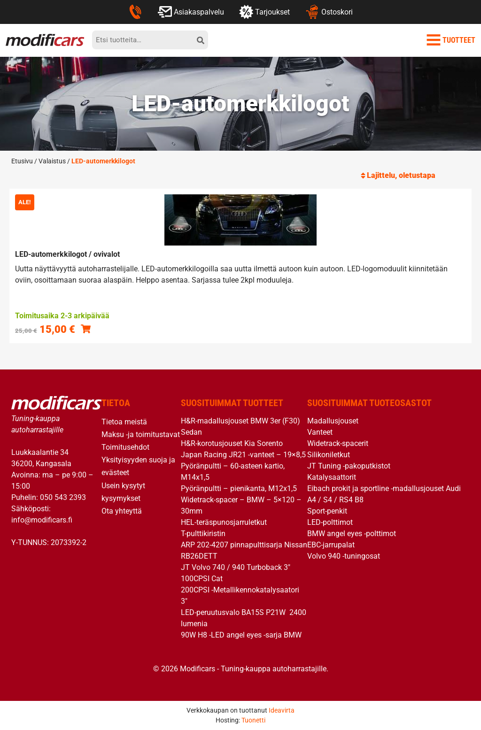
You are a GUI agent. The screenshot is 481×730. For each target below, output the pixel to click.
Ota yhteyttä (121, 511)
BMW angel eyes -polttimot (351, 533)
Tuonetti (253, 720)
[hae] (200, 40)
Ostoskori (328, 12)
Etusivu (22, 161)
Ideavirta (282, 710)
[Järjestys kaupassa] (418, 175)
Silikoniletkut (328, 454)
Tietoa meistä (124, 421)
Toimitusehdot (125, 447)
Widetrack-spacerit (337, 443)
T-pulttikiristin (203, 533)
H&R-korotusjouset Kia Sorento (232, 443)
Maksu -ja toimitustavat (140, 434)
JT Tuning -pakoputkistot (348, 465)
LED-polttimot (330, 522)
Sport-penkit (327, 511)
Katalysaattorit (331, 477)
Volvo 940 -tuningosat (343, 556)
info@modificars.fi (41, 519)
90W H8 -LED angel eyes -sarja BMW (241, 634)
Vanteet (320, 432)
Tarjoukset (264, 12)
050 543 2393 (63, 497)
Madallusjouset (332, 420)
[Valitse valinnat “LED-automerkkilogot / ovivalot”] (85, 328)
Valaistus (52, 161)
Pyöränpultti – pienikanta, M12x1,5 (239, 488)
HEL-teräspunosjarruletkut (224, 522)
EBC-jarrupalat (331, 544)
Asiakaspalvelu (191, 12)
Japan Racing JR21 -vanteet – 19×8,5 (243, 454)
